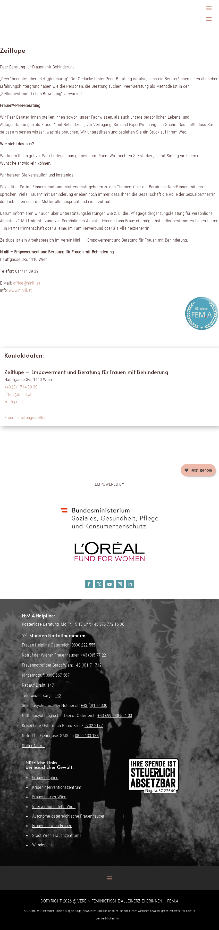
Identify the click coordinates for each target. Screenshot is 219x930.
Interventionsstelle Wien (53, 806)
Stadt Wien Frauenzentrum (55, 835)
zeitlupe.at (13, 401)
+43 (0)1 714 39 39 (20, 386)
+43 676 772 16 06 (108, 624)
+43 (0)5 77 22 (93, 655)
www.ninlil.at (20, 290)
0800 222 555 (83, 645)
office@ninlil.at (26, 283)
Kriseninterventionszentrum (56, 787)
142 (58, 695)
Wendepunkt (43, 844)
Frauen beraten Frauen (52, 825)
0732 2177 (94, 725)
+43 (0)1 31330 (94, 705)
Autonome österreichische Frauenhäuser (68, 816)
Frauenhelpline (45, 777)
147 (50, 685)
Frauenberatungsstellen (25, 417)
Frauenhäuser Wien (49, 796)
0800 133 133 (87, 735)
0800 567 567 (58, 675)
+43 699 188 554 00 (114, 715)
